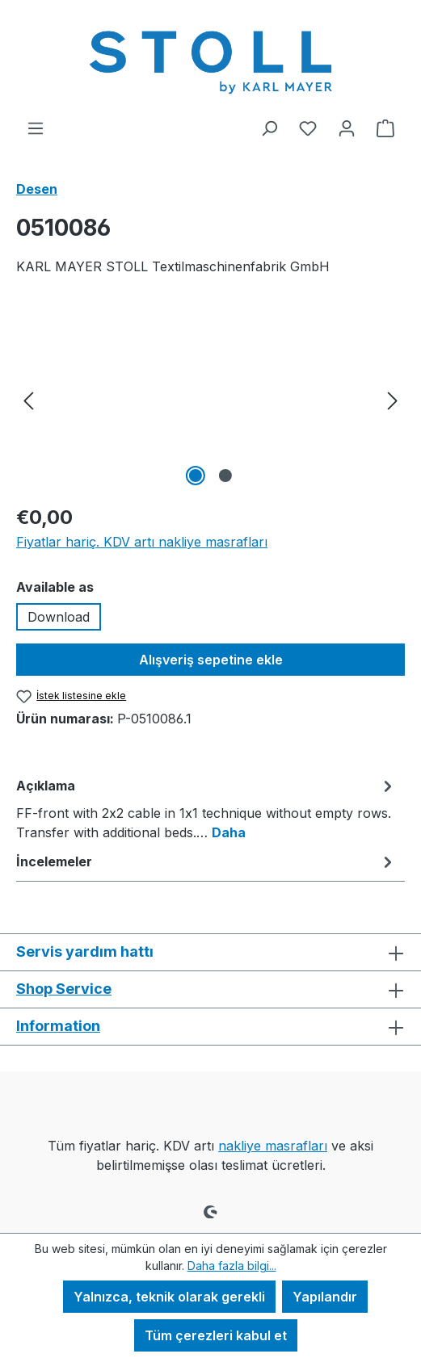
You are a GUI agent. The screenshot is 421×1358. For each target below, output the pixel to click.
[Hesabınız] (346, 127)
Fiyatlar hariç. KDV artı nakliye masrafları (141, 542)
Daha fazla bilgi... (231, 1265)
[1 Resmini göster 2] (195, 475)
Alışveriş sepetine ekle (211, 660)
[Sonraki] (393, 399)
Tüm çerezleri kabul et (216, 1335)
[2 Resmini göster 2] (225, 475)
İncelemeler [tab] (206, 861)
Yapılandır (325, 1297)
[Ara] (269, 127)
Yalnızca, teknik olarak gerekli (169, 1297)
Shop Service (64, 988)
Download (58, 617)
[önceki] (28, 399)
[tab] (206, 808)
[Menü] (35, 127)
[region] (210, 399)
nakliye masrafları (272, 1146)
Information (58, 1025)
